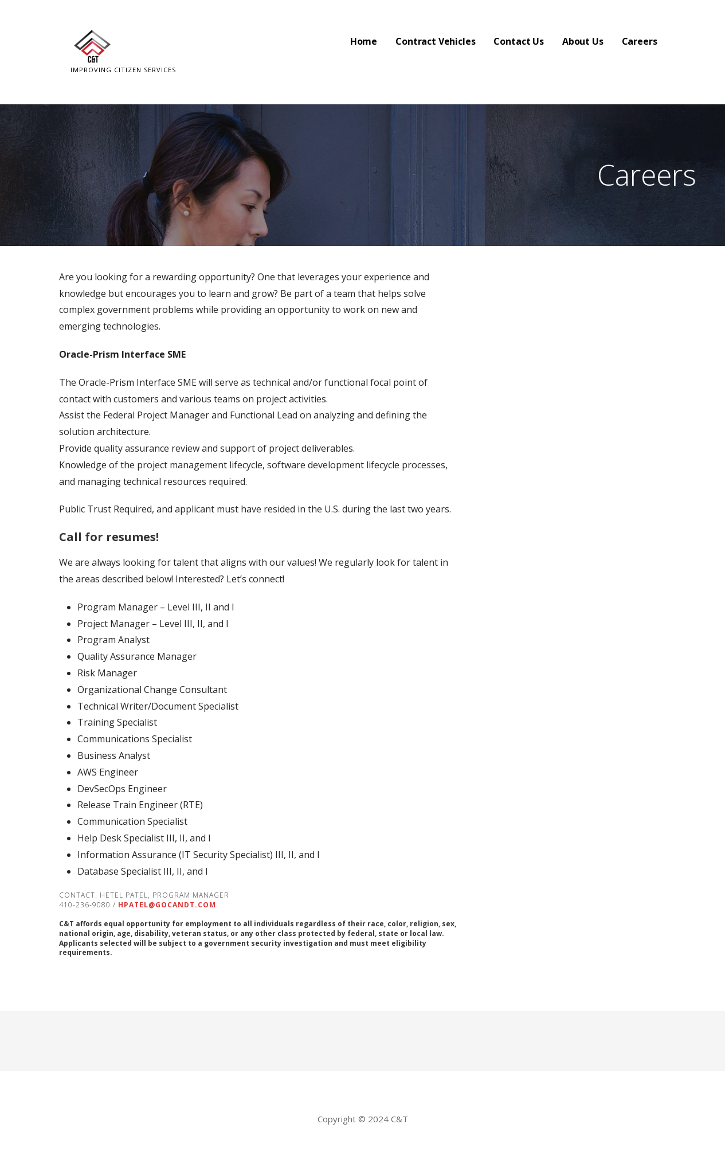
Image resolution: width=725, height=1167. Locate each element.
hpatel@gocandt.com (167, 905)
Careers (639, 41)
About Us (582, 41)
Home (363, 41)
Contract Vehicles (435, 41)
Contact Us (518, 41)
